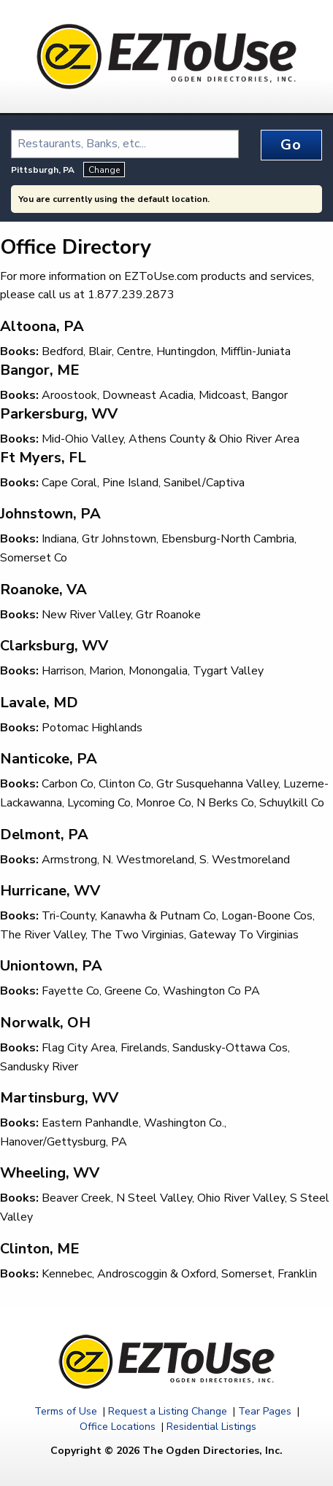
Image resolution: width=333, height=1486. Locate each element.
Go (291, 145)
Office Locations (118, 1427)
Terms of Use (65, 1411)
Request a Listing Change (167, 1411)
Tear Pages (264, 1411)
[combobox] (125, 144)
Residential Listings (211, 1427)
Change (104, 170)
